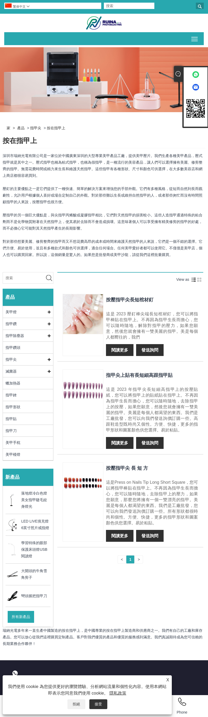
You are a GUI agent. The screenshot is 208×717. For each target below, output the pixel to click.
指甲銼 (11, 395)
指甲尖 (35, 128)
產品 (21, 128)
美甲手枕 (13, 442)
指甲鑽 (11, 324)
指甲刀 (11, 431)
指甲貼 (11, 419)
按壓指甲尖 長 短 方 (127, 468)
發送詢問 (149, 350)
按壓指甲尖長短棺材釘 (130, 299)
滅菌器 (11, 371)
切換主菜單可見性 (194, 38)
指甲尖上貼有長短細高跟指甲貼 (139, 375)
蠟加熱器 (13, 383)
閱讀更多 (119, 350)
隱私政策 (117, 693)
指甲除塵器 (15, 336)
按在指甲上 (56, 128)
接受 (98, 704)
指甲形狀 (13, 407)
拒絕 (76, 704)
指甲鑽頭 (13, 347)
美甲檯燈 (13, 454)
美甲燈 (11, 312)
